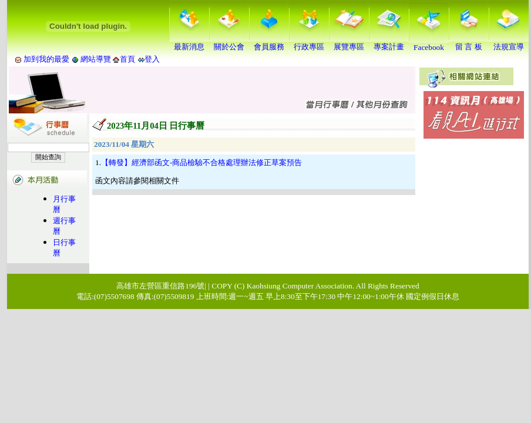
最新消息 (189, 43)
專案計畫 (389, 43)
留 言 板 (469, 43)
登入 (152, 59)
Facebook (429, 44)
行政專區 (309, 43)
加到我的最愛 (46, 59)
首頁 (127, 59)
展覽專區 (349, 43)
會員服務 (269, 43)
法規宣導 (509, 43)
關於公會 (229, 43)
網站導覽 (96, 59)
